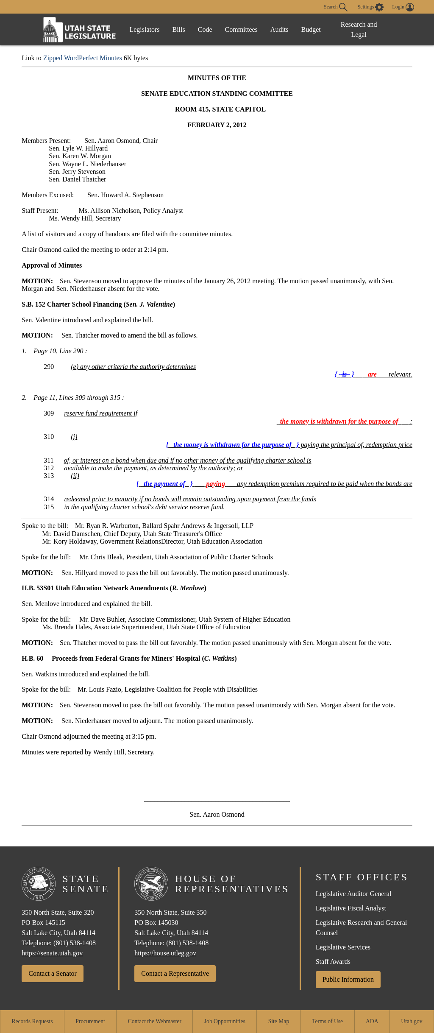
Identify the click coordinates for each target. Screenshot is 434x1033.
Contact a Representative (175, 973)
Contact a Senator (52, 973)
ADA (372, 1021)
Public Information (348, 979)
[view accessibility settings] (371, 7)
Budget (311, 29)
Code (205, 29)
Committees (241, 29)
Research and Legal (359, 29)
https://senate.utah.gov (52, 953)
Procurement (90, 1021)
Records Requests (32, 1021)
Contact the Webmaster (154, 1021)
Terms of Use (327, 1021)
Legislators (144, 29)
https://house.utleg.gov (165, 953)
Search (336, 7)
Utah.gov (411, 1021)
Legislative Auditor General (354, 893)
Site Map (278, 1021)
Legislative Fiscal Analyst (351, 908)
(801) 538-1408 (74, 942)
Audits (279, 29)
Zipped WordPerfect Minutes (82, 57)
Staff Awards (333, 961)
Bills (178, 29)
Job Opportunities (224, 1021)
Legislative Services (343, 947)
